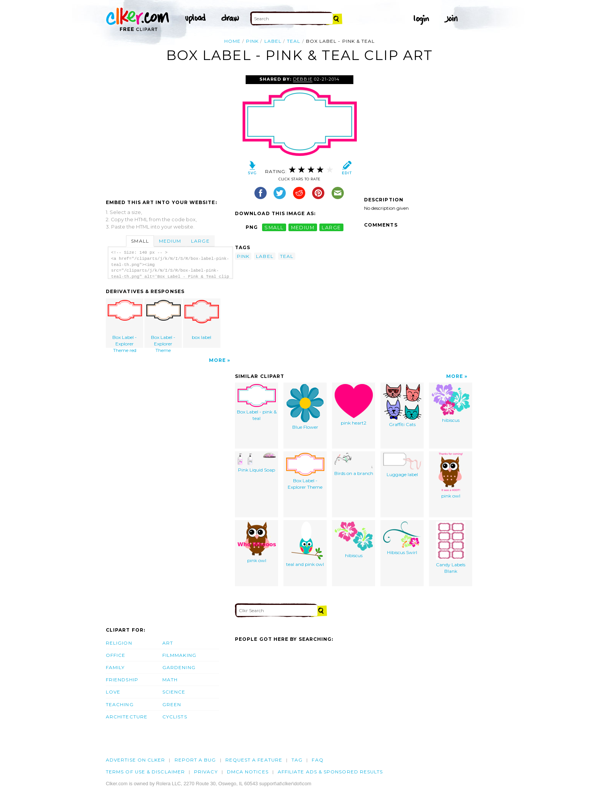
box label (202, 320)
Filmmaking (179, 655)
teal (293, 41)
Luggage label (402, 465)
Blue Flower (305, 407)
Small (140, 241)
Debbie (302, 79)
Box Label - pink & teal (257, 402)
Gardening (179, 667)
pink (252, 41)
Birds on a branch (353, 464)
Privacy (206, 772)
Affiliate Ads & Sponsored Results (330, 772)
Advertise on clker (135, 760)
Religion (119, 643)
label (273, 41)
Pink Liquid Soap (257, 463)
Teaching (120, 704)
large (331, 227)
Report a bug (195, 760)
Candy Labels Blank (450, 548)
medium (303, 227)
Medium (170, 241)
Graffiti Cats (402, 405)
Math (170, 679)
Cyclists (174, 717)
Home (232, 41)
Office (115, 655)
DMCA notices (248, 772)
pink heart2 (354, 405)
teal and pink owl (305, 544)
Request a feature (253, 760)
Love (113, 692)
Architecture (126, 717)
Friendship (122, 679)
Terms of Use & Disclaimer (145, 772)
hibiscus (451, 403)
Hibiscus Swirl (402, 538)
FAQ (317, 760)
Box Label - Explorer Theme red (125, 324)
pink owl (451, 476)
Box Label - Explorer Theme (163, 324)
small (273, 227)
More (217, 360)
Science (174, 692)
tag (297, 760)
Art (167, 643)
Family (115, 667)
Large (200, 241)
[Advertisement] (170, 132)
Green (171, 704)
